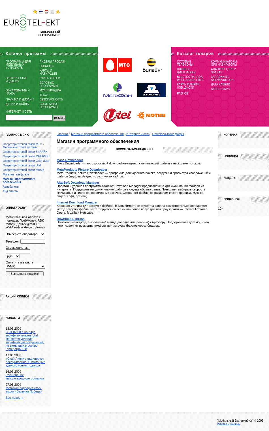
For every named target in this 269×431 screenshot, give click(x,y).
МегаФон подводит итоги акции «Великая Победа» (24, 389)
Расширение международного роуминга (25, 376)
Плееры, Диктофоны (186, 71)
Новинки (47, 66)
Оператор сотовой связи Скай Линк (26, 160)
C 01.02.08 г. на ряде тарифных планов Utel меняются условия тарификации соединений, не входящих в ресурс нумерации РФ (25, 340)
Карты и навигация (48, 72)
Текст (44, 95)
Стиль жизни (50, 78)
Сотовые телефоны (185, 63)
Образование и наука (18, 92)
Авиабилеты (11, 186)
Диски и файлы (17, 104)
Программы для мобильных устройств (18, 64)
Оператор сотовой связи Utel (22, 165)
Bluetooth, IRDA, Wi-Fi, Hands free (190, 78)
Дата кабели (220, 84)
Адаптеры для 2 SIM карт (223, 71)
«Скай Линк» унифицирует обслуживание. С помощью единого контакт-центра (25, 362)
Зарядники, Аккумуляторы (222, 78)
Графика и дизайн (20, 99)
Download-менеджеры (168, 134)
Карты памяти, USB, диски (188, 86)
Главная (63, 134)
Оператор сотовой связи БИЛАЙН (25, 151)
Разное (182, 93)
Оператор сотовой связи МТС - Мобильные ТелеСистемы (23, 146)
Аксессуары (220, 89)
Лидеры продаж (52, 61)
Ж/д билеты (10, 191)
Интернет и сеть (19, 111)
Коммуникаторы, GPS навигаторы (224, 63)
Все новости (15, 397)
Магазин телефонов (16, 174)
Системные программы (49, 105)
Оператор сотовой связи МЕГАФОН (26, 156)
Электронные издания (16, 80)
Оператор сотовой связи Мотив (23, 169)
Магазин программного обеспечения (97, 134)
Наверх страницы (228, 423)
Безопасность (51, 99)
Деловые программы (49, 84)
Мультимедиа (50, 90)
